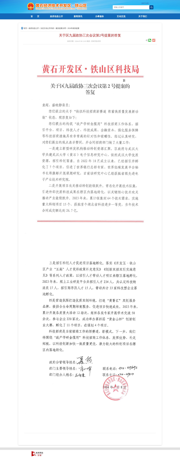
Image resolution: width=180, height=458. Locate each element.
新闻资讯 (78, 16)
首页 (25, 28)
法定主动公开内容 (47, 28)
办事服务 (99, 16)
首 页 (35, 16)
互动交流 (121, 16)
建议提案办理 (61, 28)
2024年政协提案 (73, 28)
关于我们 (142, 16)
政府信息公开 (56, 16)
